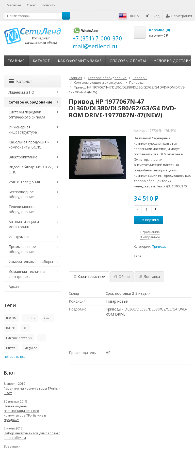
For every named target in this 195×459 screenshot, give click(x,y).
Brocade (30, 318)
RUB (135, 15)
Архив (14, 286)
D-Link (10, 328)
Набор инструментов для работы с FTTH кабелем (32, 435)
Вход (152, 15)
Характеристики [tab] (89, 276)
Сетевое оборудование (30, 102)
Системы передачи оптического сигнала (27, 115)
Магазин (14, 5)
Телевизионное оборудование (22, 209)
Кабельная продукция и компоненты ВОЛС (29, 145)
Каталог (41, 60)
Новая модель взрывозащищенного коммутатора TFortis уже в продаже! (25, 413)
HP (41, 338)
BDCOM (11, 318)
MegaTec (30, 348)
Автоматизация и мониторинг (24, 224)
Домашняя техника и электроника (27, 274)
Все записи (12, 446)
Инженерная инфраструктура (23, 130)
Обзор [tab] (122, 276)
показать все (15, 356)
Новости (49, 5)
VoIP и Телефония (24, 182)
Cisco (47, 318)
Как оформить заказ (80, 60)
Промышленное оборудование (22, 249)
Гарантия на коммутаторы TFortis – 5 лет (32, 390)
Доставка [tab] (149, 276)
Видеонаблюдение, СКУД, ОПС (31, 169)
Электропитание (23, 157)
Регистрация (179, 15)
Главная (16, 60)
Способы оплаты (128, 60)
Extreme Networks (18, 338)
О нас (31, 5)
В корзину (147, 219)
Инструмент (19, 236)
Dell (25, 328)
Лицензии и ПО (21, 92)
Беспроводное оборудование (21, 194)
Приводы (159, 246)
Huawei (11, 348)
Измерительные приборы (31, 261)
